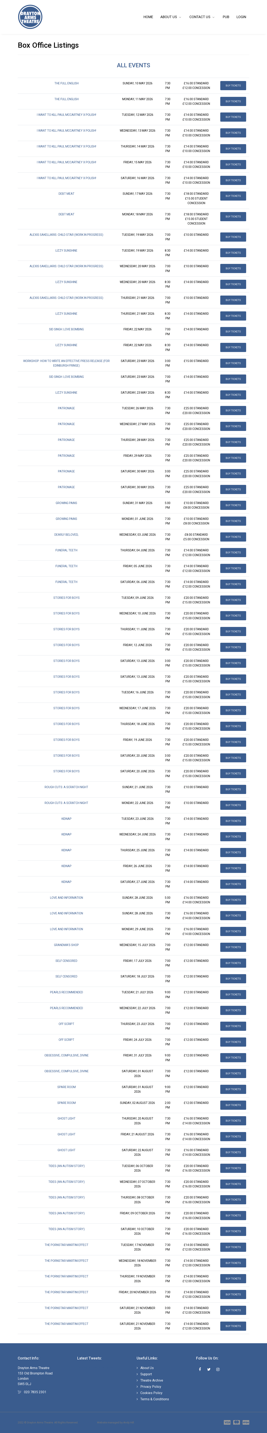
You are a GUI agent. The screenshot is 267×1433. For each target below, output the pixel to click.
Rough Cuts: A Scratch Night (66, 787)
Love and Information (66, 897)
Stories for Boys (66, 597)
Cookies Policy (151, 1393)
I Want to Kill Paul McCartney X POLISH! (66, 114)
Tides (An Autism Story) (66, 1166)
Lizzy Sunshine (66, 250)
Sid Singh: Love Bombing (66, 329)
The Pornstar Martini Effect (66, 1245)
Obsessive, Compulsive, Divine (66, 1055)
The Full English (66, 83)
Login (241, 17)
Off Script (66, 1024)
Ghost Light (67, 1118)
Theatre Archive (151, 1380)
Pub (226, 17)
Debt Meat (66, 193)
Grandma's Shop (66, 945)
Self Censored (66, 960)
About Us (169, 17)
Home (148, 17)
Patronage (66, 408)
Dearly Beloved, (66, 534)
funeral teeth (66, 550)
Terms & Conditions (154, 1399)
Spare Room (66, 1087)
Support (146, 1374)
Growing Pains (66, 503)
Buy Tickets (233, 85)
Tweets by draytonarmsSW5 (96, 1367)
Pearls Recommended (66, 992)
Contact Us (200, 17)
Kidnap (67, 818)
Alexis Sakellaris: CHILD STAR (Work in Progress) (66, 234)
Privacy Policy (150, 1387)
